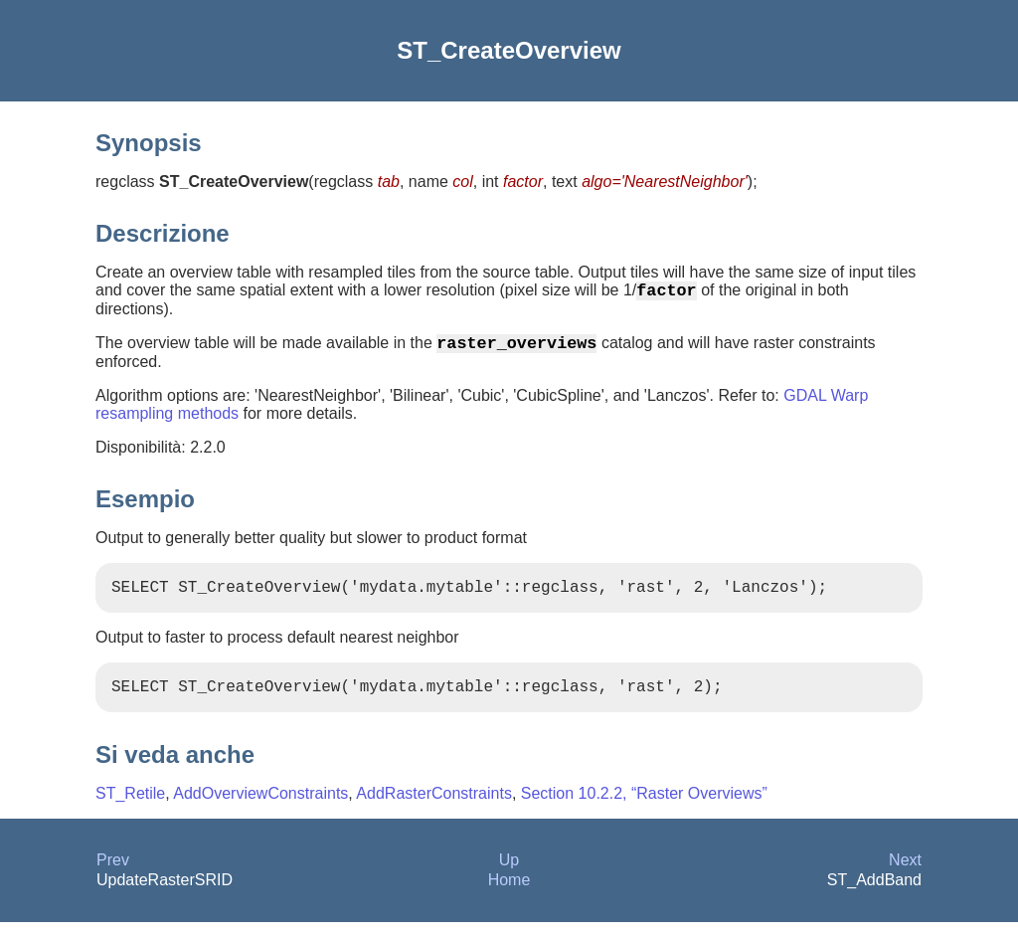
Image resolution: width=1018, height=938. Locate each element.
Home (509, 895)
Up (509, 875)
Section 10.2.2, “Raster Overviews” (644, 809)
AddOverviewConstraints (260, 809)
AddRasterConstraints (434, 809)
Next (905, 875)
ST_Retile (130, 809)
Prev (112, 875)
